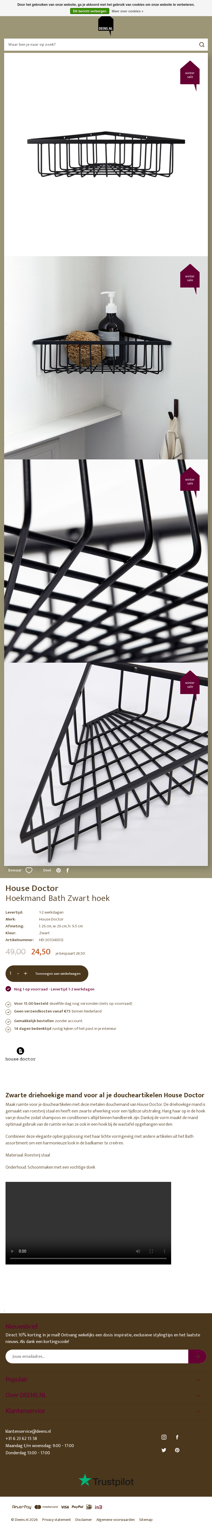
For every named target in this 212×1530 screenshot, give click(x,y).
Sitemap (146, 1520)
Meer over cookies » (128, 11)
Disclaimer (83, 1520)
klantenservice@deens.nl (28, 1431)
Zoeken (201, 45)
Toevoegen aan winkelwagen (58, 974)
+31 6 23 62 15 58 (21, 1438)
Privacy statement (56, 1520)
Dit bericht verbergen (90, 11)
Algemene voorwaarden (115, 1520)
